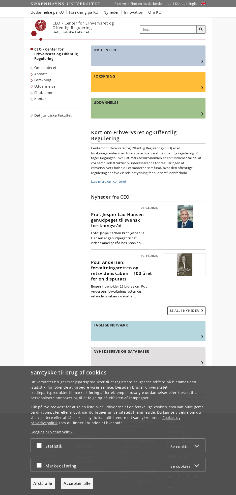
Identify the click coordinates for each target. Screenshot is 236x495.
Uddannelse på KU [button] (47, 12)
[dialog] (118, 430)
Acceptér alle (77, 483)
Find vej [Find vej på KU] (120, 3)
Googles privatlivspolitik (52, 432)
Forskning (42, 80)
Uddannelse (44, 86)
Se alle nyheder (185, 310)
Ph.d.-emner (45, 92)
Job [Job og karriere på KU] (168, 3)
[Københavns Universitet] (39, 30)
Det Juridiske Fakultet (53, 115)
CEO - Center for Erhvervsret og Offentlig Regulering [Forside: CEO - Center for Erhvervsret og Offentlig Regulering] (56, 54)
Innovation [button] (133, 12)
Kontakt (41, 98)
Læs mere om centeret (108, 181)
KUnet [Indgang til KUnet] (180, 3)
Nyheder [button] (111, 12)
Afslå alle (42, 483)
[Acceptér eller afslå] (40, 445)
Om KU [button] (154, 12)
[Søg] (200, 29)
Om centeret (45, 67)
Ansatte (41, 74)
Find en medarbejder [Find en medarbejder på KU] (146, 3)
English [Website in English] (193, 3)
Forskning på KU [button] (84, 12)
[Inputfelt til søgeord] (168, 29)
